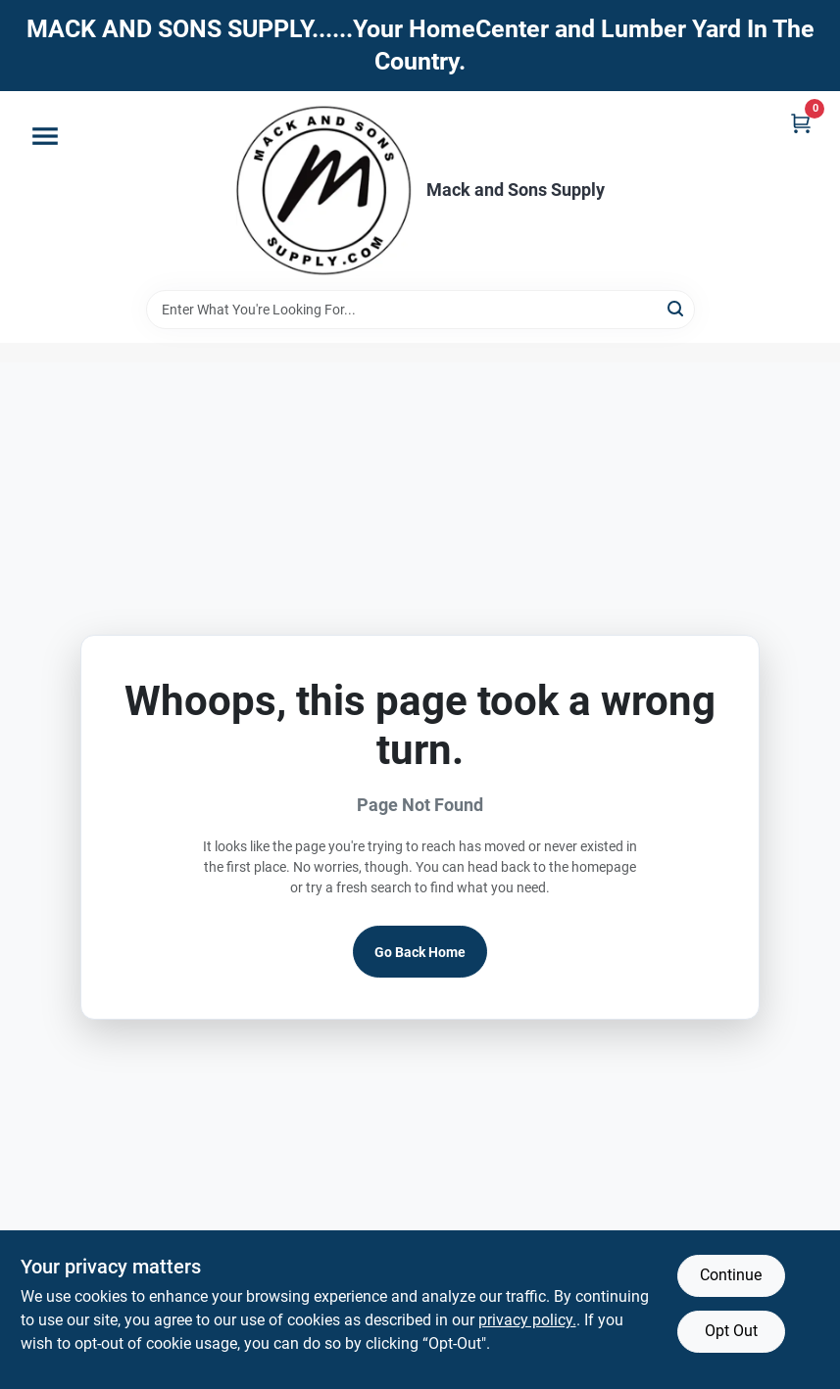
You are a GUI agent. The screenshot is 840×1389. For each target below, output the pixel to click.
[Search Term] (420, 309)
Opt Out (731, 1330)
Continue (731, 1275)
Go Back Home (420, 952)
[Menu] (45, 136)
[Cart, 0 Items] (801, 123)
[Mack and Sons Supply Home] (324, 190)
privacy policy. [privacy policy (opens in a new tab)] (527, 1320)
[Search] (677, 308)
